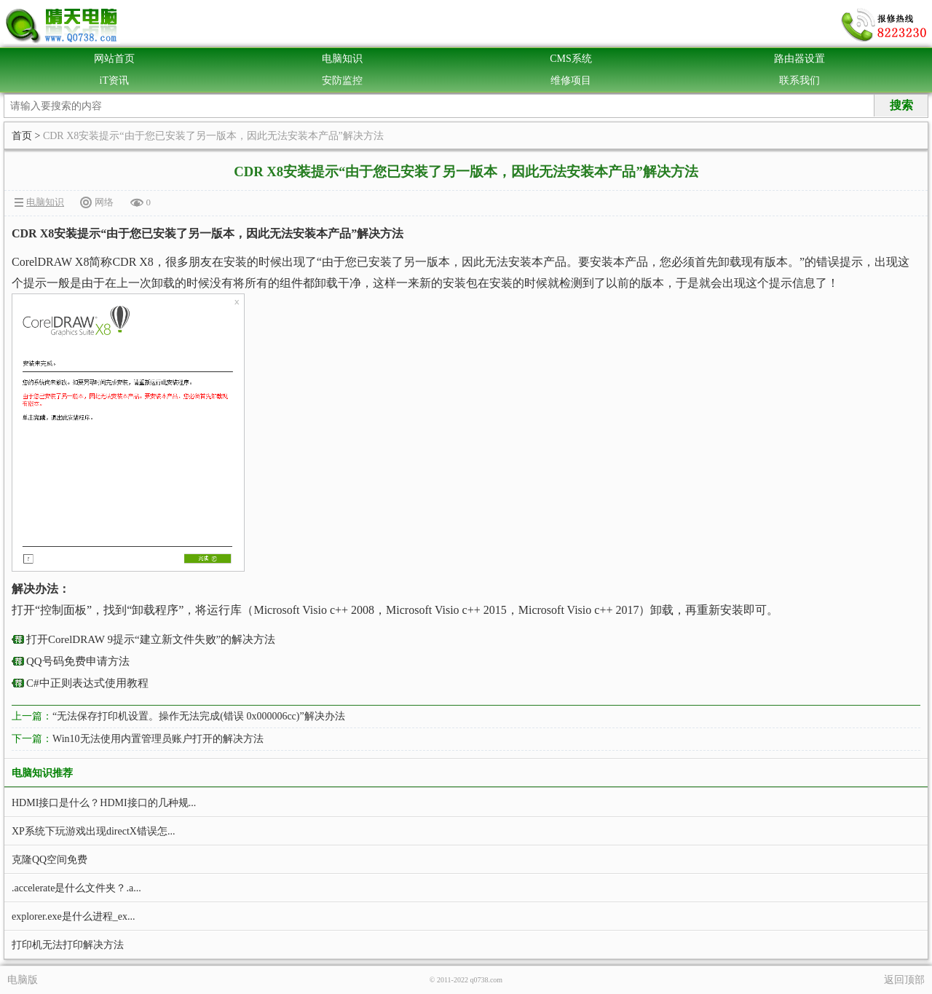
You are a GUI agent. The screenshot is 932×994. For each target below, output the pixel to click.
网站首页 (114, 58)
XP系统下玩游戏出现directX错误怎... (93, 831)
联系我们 (799, 80)
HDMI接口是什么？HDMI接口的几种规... (104, 802)
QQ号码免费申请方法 (78, 661)
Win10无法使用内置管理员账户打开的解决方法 (158, 738)
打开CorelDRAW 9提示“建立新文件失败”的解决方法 (150, 639)
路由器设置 (799, 58)
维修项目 (570, 80)
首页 (22, 135)
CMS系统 (571, 58)
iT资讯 (114, 80)
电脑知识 (342, 58)
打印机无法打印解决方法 (68, 944)
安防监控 (342, 80)
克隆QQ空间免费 (49, 859)
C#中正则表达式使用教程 (87, 683)
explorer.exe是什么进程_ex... (73, 916)
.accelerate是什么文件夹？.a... (76, 888)
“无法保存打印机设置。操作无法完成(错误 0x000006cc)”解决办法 (198, 716)
